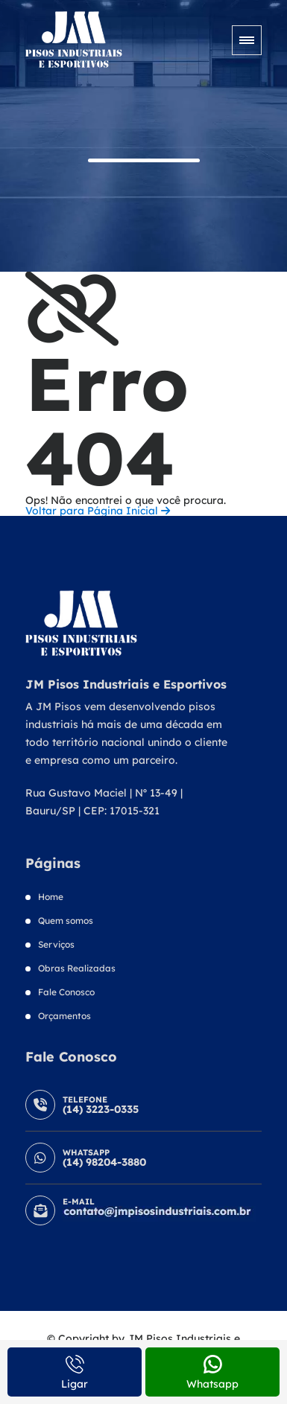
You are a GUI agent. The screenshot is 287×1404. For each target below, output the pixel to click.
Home (50, 896)
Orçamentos (64, 1015)
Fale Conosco (66, 992)
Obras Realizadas (77, 968)
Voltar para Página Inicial (97, 510)
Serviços (56, 944)
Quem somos (65, 920)
